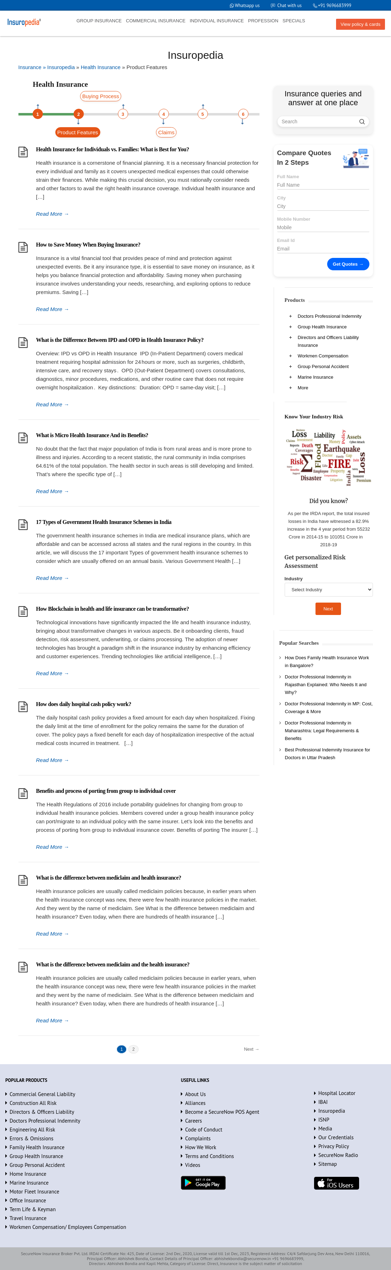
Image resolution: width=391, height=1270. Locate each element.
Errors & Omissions (32, 1138)
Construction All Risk (33, 1103)
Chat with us (289, 5)
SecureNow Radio (338, 1155)
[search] (362, 121)
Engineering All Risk (32, 1129)
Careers (193, 1120)
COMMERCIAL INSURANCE (155, 20)
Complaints (198, 1138)
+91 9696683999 (334, 5)
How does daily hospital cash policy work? (83, 704)
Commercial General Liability (42, 1094)
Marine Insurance (315, 377)
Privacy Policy (333, 1146)
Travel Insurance (28, 1218)
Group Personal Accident (323, 366)
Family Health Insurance (37, 1147)
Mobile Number (294, 219)
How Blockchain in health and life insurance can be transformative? (112, 609)
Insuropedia (331, 1110)
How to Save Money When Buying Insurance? (88, 245)
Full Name (288, 176)
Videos (192, 1165)
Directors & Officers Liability (42, 1111)
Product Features (77, 132)
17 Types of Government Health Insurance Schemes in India (104, 522)
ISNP (323, 1119)
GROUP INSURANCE (99, 20)
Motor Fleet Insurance (34, 1191)
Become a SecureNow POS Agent (222, 1111)
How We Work (200, 1147)
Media (325, 1128)
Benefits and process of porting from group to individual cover (106, 791)
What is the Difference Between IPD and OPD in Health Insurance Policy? (120, 340)
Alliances (195, 1103)
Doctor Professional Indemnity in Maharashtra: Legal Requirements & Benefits (322, 730)
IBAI (323, 1102)
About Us (195, 1094)
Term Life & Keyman (33, 1209)
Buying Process (100, 96)
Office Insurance (28, 1200)
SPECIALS (294, 20)
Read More (52, 214)
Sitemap (327, 1164)
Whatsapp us (246, 5)
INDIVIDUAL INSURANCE (217, 20)
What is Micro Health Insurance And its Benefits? (92, 435)
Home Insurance (28, 1173)
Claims (166, 132)
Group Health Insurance (322, 326)
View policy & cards (360, 24)
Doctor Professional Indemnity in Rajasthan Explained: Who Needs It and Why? (326, 684)
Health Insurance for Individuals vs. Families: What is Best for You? (112, 149)
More (303, 387)
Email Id (286, 240)
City (281, 198)
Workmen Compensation (323, 356)
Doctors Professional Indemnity (330, 316)
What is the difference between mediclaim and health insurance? (108, 878)
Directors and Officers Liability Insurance (328, 341)
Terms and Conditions (209, 1156)
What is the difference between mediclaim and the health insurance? (113, 964)
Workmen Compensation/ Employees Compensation (68, 1227)
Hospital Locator (337, 1093)
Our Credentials (336, 1137)
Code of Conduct (203, 1129)
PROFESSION (263, 20)
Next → (251, 1049)
